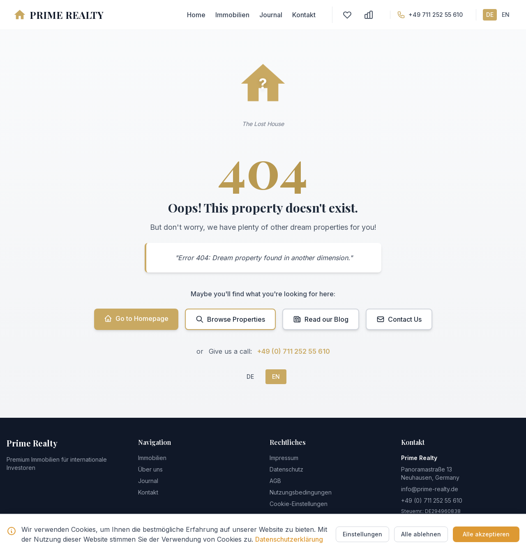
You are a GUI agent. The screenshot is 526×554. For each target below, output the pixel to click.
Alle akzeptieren (486, 534)
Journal (270, 15)
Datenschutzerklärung (289, 539)
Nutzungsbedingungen (301, 492)
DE (490, 14)
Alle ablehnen (421, 534)
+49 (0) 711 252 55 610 (293, 351)
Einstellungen (362, 534)
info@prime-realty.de (429, 488)
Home (196, 15)
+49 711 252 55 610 (435, 14)
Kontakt (304, 15)
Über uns (150, 469)
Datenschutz (286, 469)
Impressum (284, 457)
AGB (275, 480)
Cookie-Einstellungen (299, 503)
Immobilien (232, 15)
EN (506, 14)
